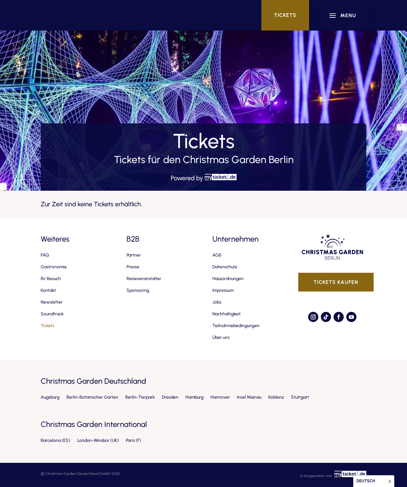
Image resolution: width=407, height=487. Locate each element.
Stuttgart (300, 397)
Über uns (221, 337)
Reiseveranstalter (144, 278)
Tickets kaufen (336, 282)
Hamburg (194, 397)
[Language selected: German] (373, 481)
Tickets (285, 15)
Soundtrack (52, 314)
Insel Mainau (249, 397)
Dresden (170, 397)
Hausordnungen (228, 278)
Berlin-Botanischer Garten (92, 397)
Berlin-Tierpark (140, 397)
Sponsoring (138, 290)
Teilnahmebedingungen (235, 325)
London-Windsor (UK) (98, 440)
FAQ (45, 255)
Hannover (220, 397)
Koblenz (276, 397)
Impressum (223, 290)
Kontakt (48, 290)
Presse (133, 267)
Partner (134, 255)
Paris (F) (133, 440)
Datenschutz (224, 267)
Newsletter (52, 302)
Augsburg (50, 397)
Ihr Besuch (51, 278)
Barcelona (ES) (55, 440)
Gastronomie (54, 267)
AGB (216, 255)
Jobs (216, 302)
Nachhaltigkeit (226, 314)
